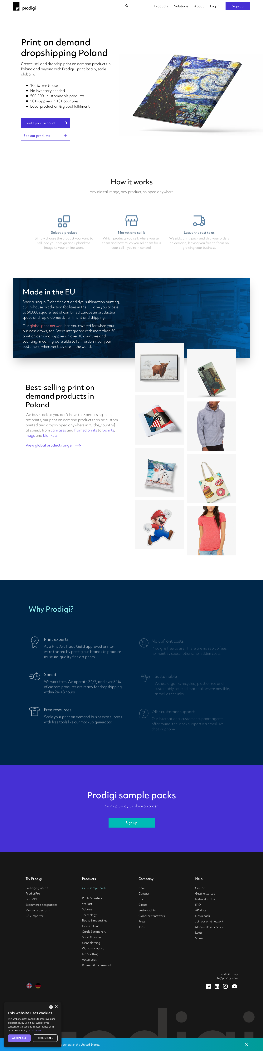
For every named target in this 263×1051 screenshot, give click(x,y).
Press (142, 921)
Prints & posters (92, 898)
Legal (198, 933)
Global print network (152, 916)
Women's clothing (93, 948)
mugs (30, 435)
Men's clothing (91, 943)
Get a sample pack (94, 888)
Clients (143, 905)
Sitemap (200, 938)
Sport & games (91, 937)
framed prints (85, 430)
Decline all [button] (45, 1038)
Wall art (87, 904)
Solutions (181, 6)
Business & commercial (96, 965)
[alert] (32, 1024)
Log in (214, 6)
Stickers (87, 909)
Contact (144, 893)
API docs (200, 910)
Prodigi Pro (33, 893)
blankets (50, 435)
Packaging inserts (37, 888)
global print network (47, 325)
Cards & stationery (94, 932)
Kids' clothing (90, 954)
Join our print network (209, 921)
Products (161, 6)
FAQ (198, 905)
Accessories (89, 960)
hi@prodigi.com (227, 978)
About (199, 6)
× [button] (56, 1006)
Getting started (205, 893)
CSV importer (34, 916)
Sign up (238, 6)
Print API (31, 899)
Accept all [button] (19, 1038)
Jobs (141, 927)
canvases (58, 430)
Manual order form (38, 910)
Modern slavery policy (209, 927)
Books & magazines (94, 920)
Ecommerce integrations (41, 905)
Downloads (202, 916)
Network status (205, 899)
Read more (34, 1030)
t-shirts (108, 430)
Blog (141, 899)
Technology (89, 915)
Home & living (91, 926)
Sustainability (147, 910)
